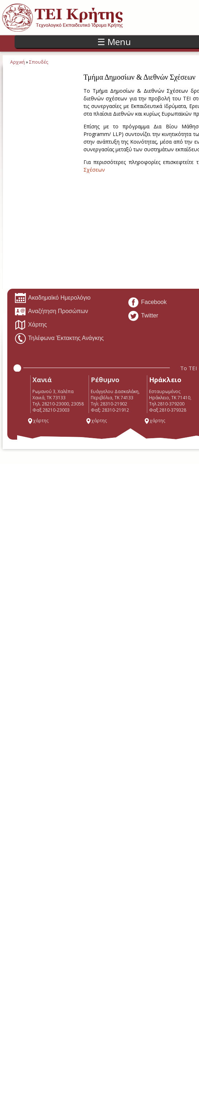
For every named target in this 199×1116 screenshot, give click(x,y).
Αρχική (17, 62)
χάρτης (37, 420)
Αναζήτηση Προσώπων (51, 311)
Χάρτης (31, 325)
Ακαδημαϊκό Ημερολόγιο (52, 298)
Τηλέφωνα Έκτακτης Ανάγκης (59, 338)
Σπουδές (38, 62)
